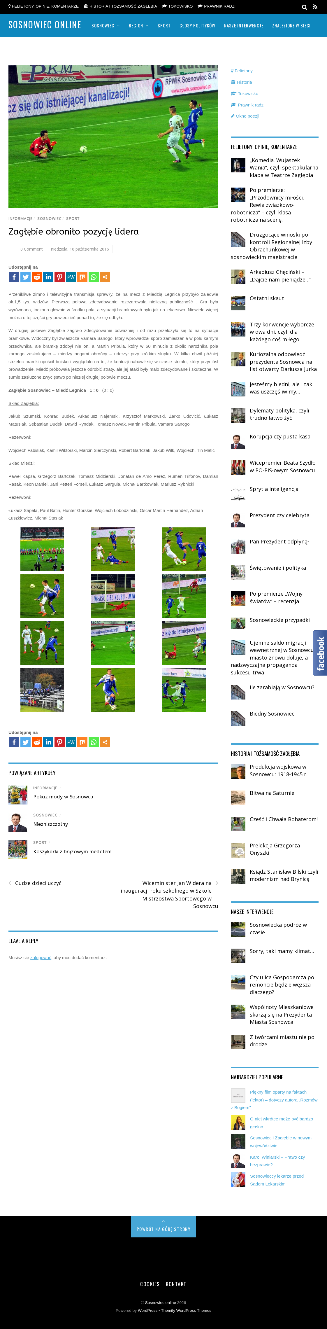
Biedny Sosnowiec (272, 713)
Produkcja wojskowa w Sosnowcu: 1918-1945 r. (278, 770)
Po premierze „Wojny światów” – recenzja (276, 597)
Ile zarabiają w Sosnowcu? (282, 687)
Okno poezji (245, 115)
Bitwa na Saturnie (272, 792)
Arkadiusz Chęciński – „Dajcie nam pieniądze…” (280, 275)
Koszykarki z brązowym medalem (72, 851)
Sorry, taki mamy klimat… (282, 950)
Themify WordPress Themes (186, 1310)
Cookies (150, 1284)
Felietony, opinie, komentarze (43, 6)
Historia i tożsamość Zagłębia (120, 6)
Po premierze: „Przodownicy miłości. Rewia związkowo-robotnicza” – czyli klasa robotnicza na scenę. (267, 204)
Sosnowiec (103, 25)
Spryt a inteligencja (274, 488)
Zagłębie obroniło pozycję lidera (73, 231)
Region (136, 25)
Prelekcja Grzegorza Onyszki (275, 849)
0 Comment (31, 249)
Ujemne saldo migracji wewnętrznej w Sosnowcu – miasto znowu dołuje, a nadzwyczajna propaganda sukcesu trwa (274, 657)
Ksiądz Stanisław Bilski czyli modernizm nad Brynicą (284, 875)
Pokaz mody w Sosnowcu (63, 797)
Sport (164, 25)
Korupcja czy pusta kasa (280, 436)
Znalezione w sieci (291, 25)
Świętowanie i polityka (278, 567)
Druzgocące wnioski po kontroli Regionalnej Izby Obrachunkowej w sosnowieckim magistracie (271, 245)
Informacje (20, 218)
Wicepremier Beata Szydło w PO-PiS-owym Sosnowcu (283, 466)
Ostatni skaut (267, 298)
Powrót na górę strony (164, 1229)
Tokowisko (177, 6)
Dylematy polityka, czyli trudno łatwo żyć (279, 414)
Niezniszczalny (50, 824)
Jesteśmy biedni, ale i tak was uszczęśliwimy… (281, 388)
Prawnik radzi (216, 6)
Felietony (242, 70)
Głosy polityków (197, 25)
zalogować (40, 957)
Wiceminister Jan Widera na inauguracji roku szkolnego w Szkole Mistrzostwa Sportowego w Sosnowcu (169, 894)
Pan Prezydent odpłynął (279, 541)
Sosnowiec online (160, 1302)
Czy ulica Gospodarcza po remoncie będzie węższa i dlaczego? (282, 985)
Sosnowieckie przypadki (280, 619)
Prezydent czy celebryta (280, 515)
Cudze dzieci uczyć (34, 883)
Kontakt (176, 1284)
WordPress (147, 1310)
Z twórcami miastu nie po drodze (282, 1041)
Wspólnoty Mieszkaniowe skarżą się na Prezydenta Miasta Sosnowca (282, 1014)
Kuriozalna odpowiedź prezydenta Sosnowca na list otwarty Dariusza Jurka (283, 362)
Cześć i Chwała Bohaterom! (284, 819)
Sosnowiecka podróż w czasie (278, 928)
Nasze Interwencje (243, 25)
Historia (241, 82)
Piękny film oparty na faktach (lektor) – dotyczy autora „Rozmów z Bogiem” (274, 1100)
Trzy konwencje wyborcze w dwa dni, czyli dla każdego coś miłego (282, 332)
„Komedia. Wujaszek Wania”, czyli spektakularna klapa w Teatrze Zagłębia (284, 168)
